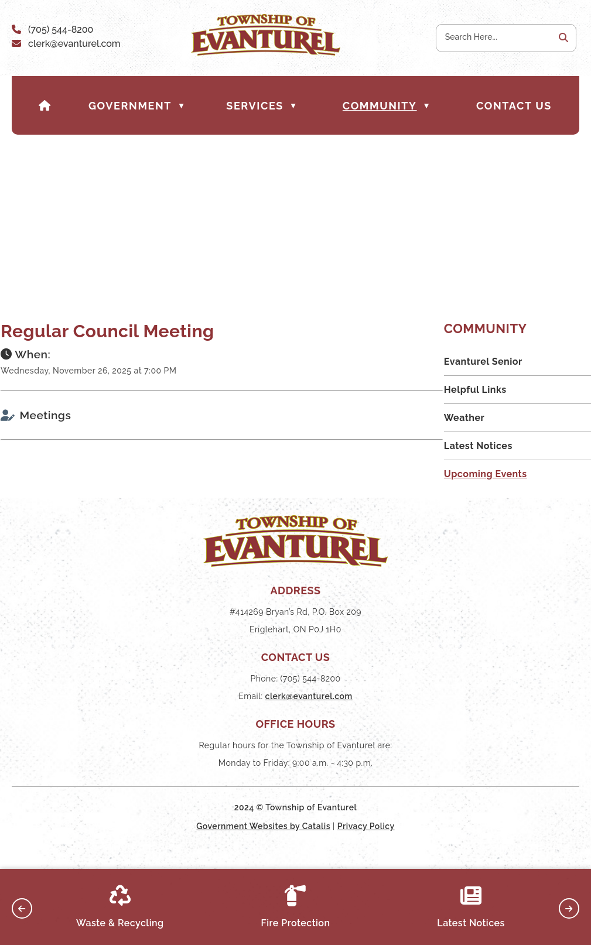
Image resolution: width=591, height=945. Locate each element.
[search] (495, 36)
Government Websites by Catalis (263, 847)
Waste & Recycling (120, 907)
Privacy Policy (366, 847)
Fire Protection (295, 907)
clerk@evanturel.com (74, 43)
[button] (562, 38)
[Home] (45, 106)
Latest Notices (471, 907)
